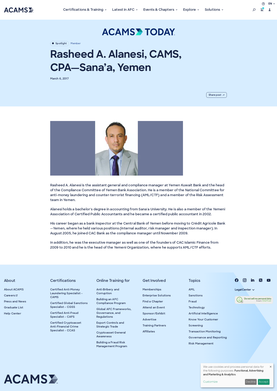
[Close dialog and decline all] (270, 365)
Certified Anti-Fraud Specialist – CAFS (64, 315)
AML (192, 289)
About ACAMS (14, 289)
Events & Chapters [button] (159, 9)
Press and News (15, 301)
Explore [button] (190, 9)
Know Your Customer (203, 319)
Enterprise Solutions (157, 295)
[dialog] (237, 375)
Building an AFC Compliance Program (111, 301)
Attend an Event (154, 307)
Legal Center (244, 289)
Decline (251, 381)
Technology (197, 307)
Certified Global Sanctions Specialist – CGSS (69, 305)
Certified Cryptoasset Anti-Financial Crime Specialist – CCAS (65, 326)
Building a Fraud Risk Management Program (111, 344)
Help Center (12, 313)
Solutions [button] (213, 9)
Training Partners (154, 325)
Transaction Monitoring (205, 331)
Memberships (152, 289)
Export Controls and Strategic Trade (110, 324)
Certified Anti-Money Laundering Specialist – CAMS (66, 293)
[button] (254, 10)
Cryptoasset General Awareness (111, 334)
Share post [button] (216, 94)
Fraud (193, 301)
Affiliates (149, 331)
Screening (196, 325)
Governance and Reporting (208, 337)
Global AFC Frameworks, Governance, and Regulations (113, 313)
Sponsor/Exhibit (154, 313)
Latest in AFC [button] (123, 9)
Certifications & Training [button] (83, 9)
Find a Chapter (153, 301)
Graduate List (13, 307)
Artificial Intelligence (203, 313)
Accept (263, 381)
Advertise (149, 319)
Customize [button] (210, 381)
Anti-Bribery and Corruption (107, 291)
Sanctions (195, 295)
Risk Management (201, 343)
